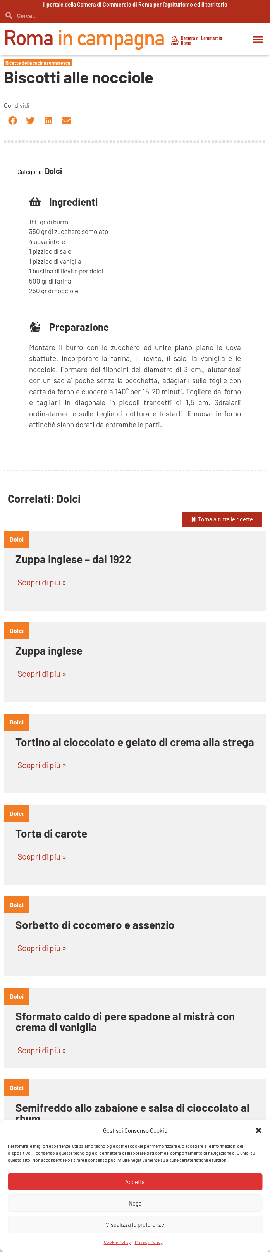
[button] (257, 39)
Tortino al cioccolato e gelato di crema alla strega (134, 741)
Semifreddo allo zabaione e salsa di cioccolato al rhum (132, 1113)
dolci (17, 539)
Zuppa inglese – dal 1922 (73, 559)
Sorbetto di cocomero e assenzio (95, 924)
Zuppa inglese (49, 650)
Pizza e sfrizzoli (52, 1199)
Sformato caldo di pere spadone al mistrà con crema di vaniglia (125, 1022)
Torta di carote (51, 833)
